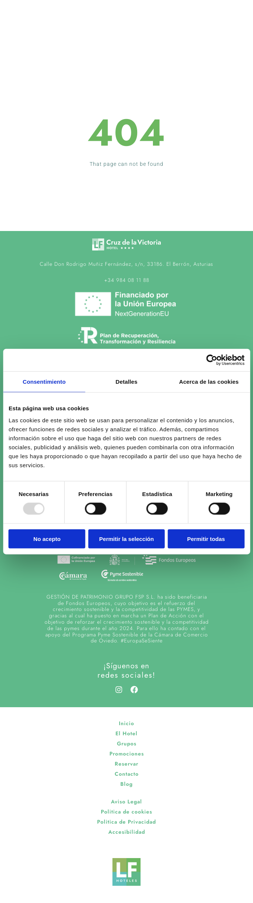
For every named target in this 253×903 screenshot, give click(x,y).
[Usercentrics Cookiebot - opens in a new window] (211, 360)
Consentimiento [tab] (44, 381)
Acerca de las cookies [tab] (209, 381)
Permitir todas (206, 538)
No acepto (47, 538)
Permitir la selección (126, 538)
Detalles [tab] (126, 381)
